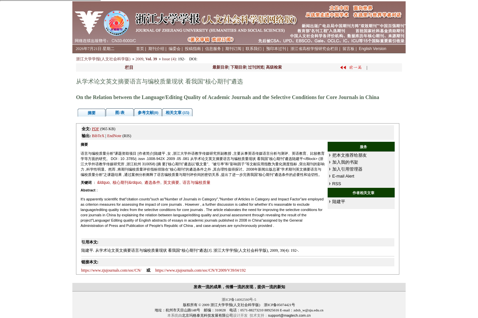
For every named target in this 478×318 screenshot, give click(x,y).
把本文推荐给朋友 (349, 155)
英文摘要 (171, 182)
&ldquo (103, 182)
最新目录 (220, 67)
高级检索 (274, 67)
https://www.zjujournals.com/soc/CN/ (111, 270)
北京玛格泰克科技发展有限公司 (207, 315)
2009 (139, 59)
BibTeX (98, 135)
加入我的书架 (345, 162)
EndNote (114, 135)
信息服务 (213, 48)
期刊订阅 (233, 48)
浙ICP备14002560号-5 (239, 299)
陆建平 (338, 201)
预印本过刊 (276, 48)
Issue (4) (169, 59)
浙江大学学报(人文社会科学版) (103, 59)
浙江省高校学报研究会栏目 (314, 48)
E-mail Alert (343, 176)
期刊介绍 (156, 48)
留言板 (349, 48)
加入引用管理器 (347, 169)
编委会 (175, 48)
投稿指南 (193, 48)
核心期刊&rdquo (127, 182)
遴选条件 (152, 182)
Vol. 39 (151, 59)
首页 (140, 48)
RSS (336, 183)
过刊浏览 (256, 67)
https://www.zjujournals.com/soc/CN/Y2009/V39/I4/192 (200, 270)
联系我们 (254, 48)
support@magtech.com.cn (289, 315)
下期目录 (238, 67)
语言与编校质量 (196, 182)
